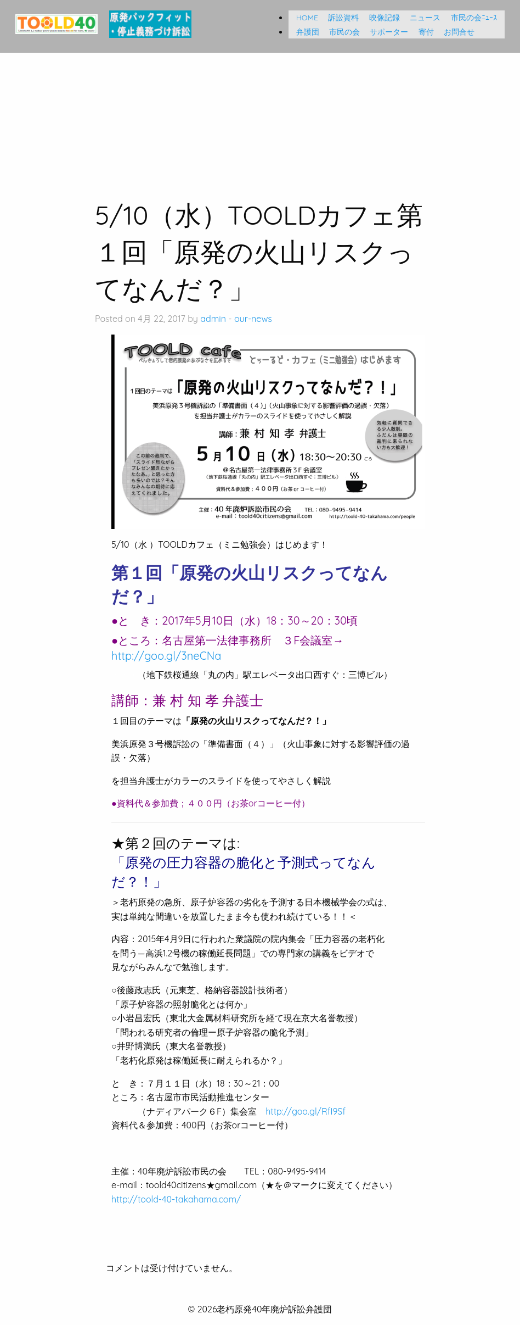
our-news (253, 318)
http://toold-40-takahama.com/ (176, 1199)
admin (213, 318)
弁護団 (304, 32)
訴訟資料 (339, 18)
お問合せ (455, 32)
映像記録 (380, 18)
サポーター (385, 32)
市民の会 (340, 32)
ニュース (421, 18)
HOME (303, 18)
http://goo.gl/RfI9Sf (305, 1111)
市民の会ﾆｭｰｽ (474, 18)
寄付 (422, 32)
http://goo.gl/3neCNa (166, 655)
